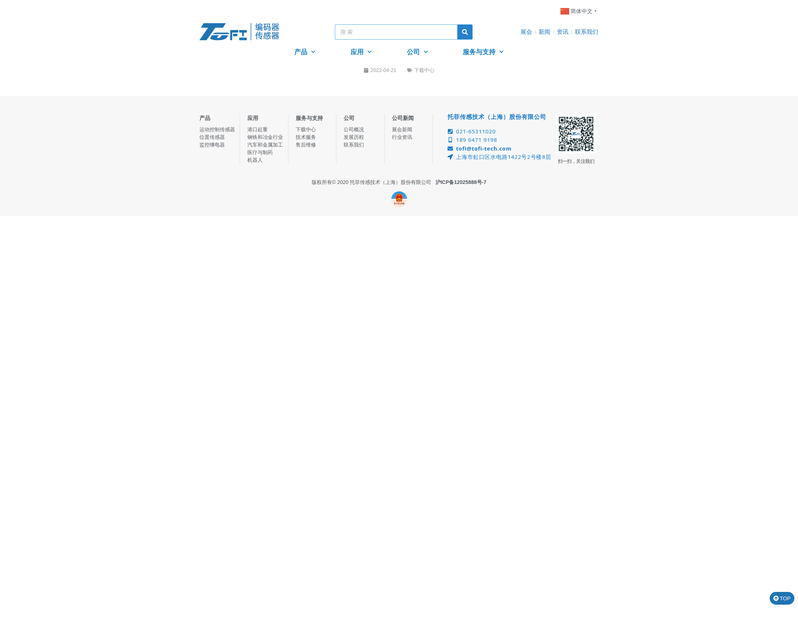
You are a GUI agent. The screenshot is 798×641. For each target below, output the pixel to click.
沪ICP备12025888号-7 (461, 182)
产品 (305, 52)
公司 (417, 52)
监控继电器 (212, 145)
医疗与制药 (260, 152)
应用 (361, 52)
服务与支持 (483, 52)
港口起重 (257, 129)
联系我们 (586, 32)
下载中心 (424, 70)
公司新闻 (403, 118)
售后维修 (306, 145)
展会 (526, 32)
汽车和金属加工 (265, 145)
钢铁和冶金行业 (265, 137)
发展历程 (354, 137)
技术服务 (306, 137)
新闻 (544, 32)
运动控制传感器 (217, 129)
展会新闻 (402, 129)
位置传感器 (212, 137)
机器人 (255, 160)
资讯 (562, 32)
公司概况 (354, 129)
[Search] (465, 32)
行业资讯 (402, 137)
